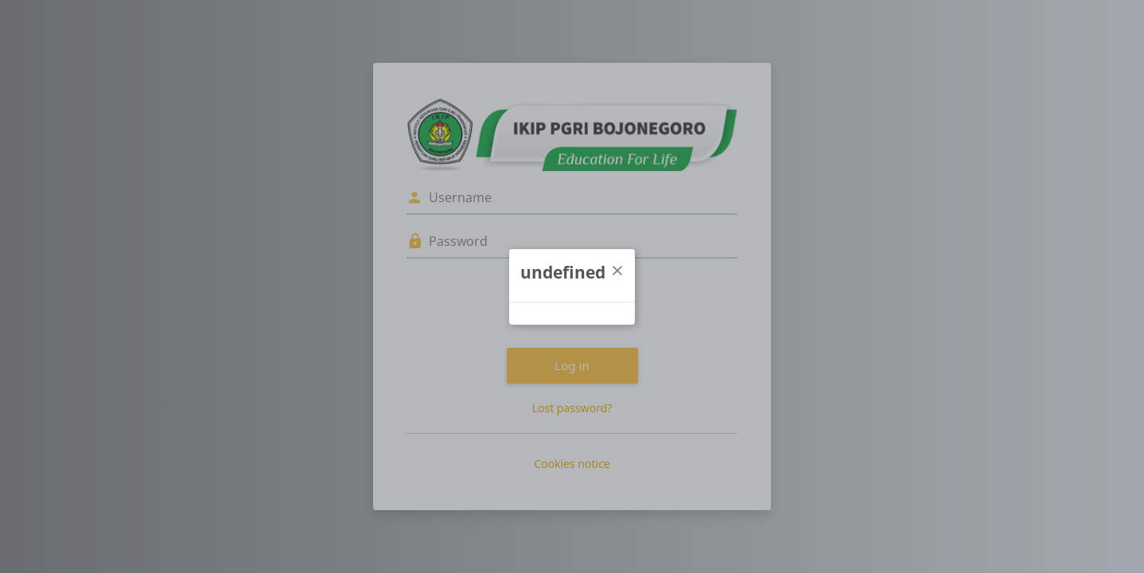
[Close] (617, 269)
